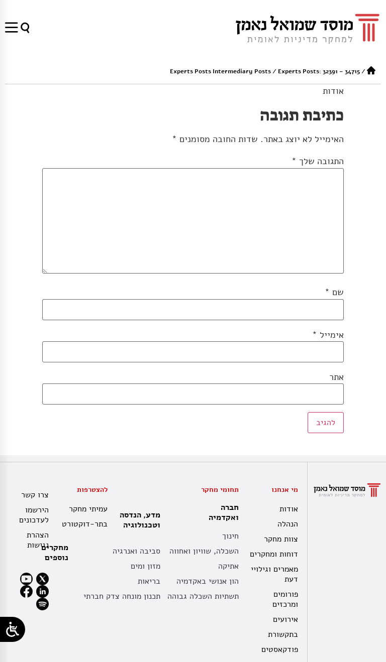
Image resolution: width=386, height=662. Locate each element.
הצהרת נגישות (38, 540)
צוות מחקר (281, 539)
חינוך (230, 536)
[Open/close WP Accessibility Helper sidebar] (12, 629)
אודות (333, 91)
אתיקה (228, 566)
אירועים (285, 619)
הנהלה (287, 523)
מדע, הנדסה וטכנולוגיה (137, 520)
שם (334, 292)
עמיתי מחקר (88, 508)
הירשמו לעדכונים (34, 514)
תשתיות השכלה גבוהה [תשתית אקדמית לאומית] (203, 596)
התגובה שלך (318, 161)
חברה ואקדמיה (221, 512)
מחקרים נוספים (54, 552)
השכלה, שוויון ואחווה (204, 551)
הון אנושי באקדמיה (207, 581)
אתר (336, 376)
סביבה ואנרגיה (136, 551)
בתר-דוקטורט (86, 523)
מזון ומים (145, 566)
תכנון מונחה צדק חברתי (121, 596)
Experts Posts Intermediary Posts (220, 71)
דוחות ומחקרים (274, 554)
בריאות (149, 581)
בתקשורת (283, 634)
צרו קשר (35, 494)
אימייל (328, 334)
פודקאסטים (279, 649)
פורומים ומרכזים (285, 599)
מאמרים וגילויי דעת (274, 574)
